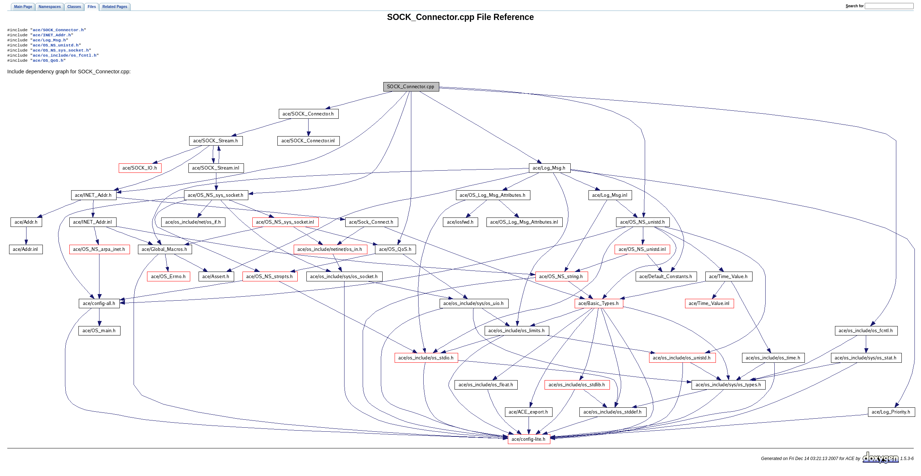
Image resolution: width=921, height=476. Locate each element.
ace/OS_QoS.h (48, 65)
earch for (855, 6)
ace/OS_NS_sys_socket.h (61, 54)
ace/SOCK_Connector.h (58, 30)
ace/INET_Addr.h (52, 36)
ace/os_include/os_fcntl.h (64, 59)
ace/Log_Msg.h (49, 42)
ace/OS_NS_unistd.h (55, 48)
